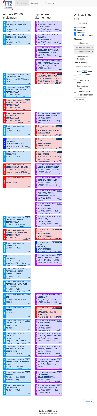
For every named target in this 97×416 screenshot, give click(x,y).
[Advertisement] (17, 59)
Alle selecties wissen (83, 95)
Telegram (49, 3)
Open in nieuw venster (81, 87)
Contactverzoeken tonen (82, 81)
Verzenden (80, 100)
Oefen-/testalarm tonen (82, 76)
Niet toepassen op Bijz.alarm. (82, 57)
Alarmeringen (22, 3)
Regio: (77, 19)
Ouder (88, 401)
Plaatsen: (78, 39)
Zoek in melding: (81, 63)
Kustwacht (87, 35)
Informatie (36, 3)
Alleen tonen (83, 71)
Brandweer (79, 30)
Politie (77, 35)
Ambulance (80, 33)
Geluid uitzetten (82, 92)
